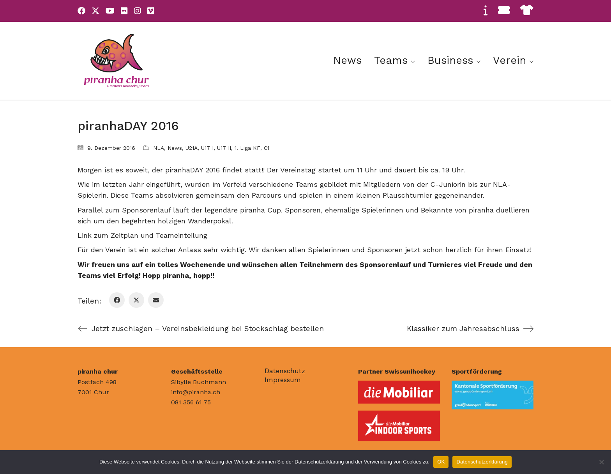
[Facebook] (117, 300)
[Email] (156, 300)
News (175, 148)
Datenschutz (285, 371)
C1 (266, 148)
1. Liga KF (247, 148)
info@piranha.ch (195, 392)
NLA (158, 148)
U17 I (207, 148)
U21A (191, 148)
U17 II (224, 148)
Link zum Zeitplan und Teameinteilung (142, 235)
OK (441, 462)
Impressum (283, 380)
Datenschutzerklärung (481, 462)
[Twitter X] (136, 300)
